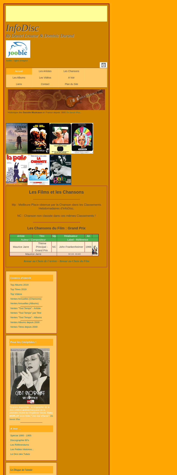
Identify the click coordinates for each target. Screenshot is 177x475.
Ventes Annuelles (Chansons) (25, 299)
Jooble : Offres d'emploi (17, 60)
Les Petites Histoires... (22, 449)
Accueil (19, 71)
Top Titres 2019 (18, 289)
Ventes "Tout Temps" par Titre (25, 313)
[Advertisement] (69, 14)
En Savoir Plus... (74, 112)
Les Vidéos (45, 77)
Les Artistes (45, 71)
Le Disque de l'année (21, 469)
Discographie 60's (19, 440)
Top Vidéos (16, 294)
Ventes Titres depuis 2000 (24, 327)
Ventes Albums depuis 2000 (24, 322)
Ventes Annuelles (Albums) (24, 303)
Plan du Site (71, 84)
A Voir (71, 77)
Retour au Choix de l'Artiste (40, 261)
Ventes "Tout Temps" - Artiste (25, 308)
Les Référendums (19, 444)
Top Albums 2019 (19, 284)
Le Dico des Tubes (20, 454)
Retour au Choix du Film (74, 261)
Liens (19, 84)
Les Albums (19, 77)
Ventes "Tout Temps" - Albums (26, 317)
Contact (45, 84)
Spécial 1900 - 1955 (20, 435)
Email (104, 65)
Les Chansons (71, 71)
